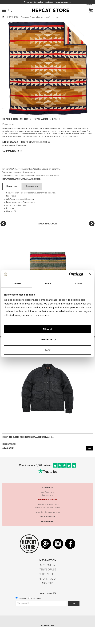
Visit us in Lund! (47, 521)
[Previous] (3, 223)
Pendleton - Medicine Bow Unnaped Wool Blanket (40, 17)
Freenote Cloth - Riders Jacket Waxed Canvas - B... (28, 437)
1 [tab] (45, 113)
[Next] (92, 223)
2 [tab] (49, 113)
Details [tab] (47, 283)
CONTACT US (47, 565)
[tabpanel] (47, 68)
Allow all (47, 328)
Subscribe (23, 598)
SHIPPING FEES (47, 574)
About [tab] (78, 283)
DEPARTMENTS (12, 17)
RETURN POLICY (48, 578)
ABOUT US (47, 583)
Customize (48, 339)
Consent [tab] (17, 283)
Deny (48, 349)
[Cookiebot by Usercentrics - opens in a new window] (69, 274)
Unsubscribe (36, 598)
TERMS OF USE (48, 569)
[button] (4, 10)
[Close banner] (90, 274)
